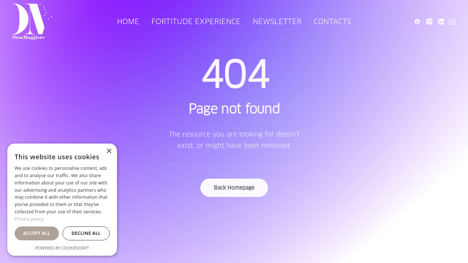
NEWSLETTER (277, 21)
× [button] (109, 151)
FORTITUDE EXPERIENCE (196, 21)
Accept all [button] (36, 233)
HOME (128, 21)
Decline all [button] (86, 233)
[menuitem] (128, 21)
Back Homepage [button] (234, 187)
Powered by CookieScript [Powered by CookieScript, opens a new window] (62, 248)
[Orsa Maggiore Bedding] (32, 21)
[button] (418, 21)
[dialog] (62, 200)
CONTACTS (332, 21)
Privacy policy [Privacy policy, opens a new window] (29, 219)
